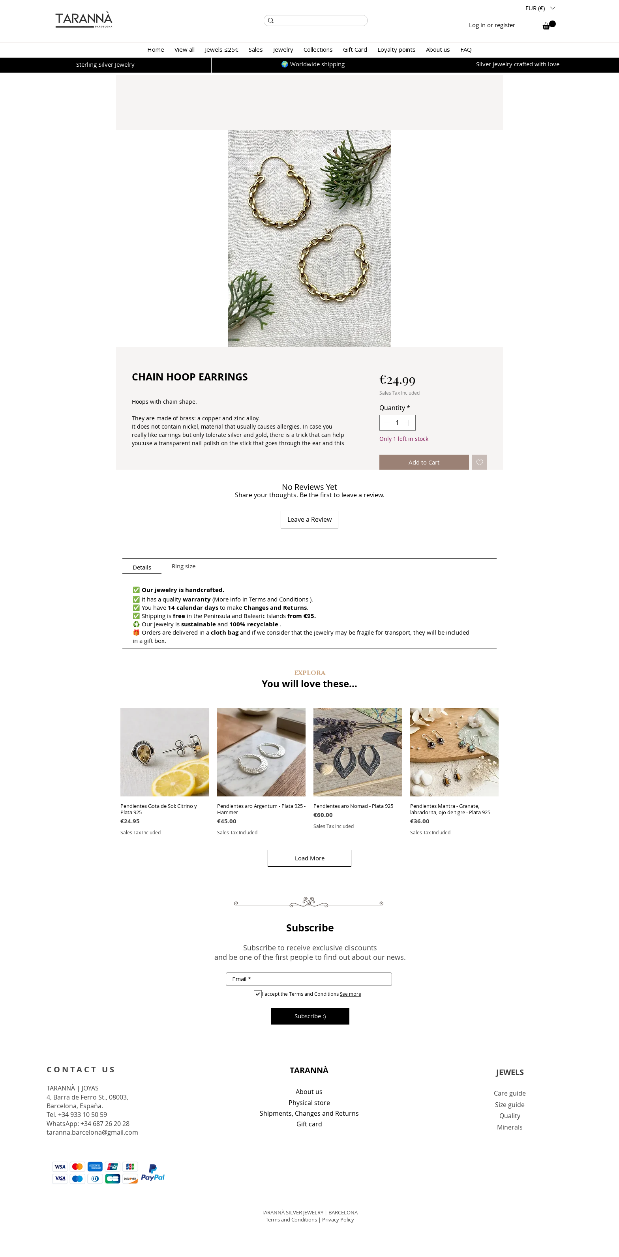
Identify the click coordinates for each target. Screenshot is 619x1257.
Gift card (309, 1124)
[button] (540, 7)
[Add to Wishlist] (480, 462)
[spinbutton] (397, 422)
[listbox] (540, 7)
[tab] (141, 566)
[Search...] (315, 20)
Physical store (309, 1102)
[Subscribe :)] (310, 1016)
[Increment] (409, 422)
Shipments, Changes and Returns (309, 1113)
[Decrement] (386, 422)
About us (309, 1091)
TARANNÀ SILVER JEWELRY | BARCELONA (310, 1212)
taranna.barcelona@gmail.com (92, 1132)
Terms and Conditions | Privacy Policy (310, 1219)
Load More (310, 858)
